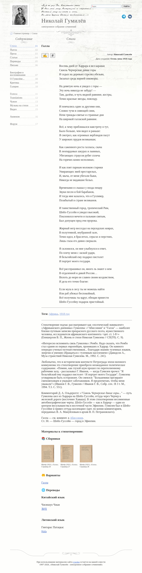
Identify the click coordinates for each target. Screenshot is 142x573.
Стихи (13, 46)
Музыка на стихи (19, 105)
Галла (44, 482)
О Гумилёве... (17, 79)
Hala (44, 531)
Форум (13, 124)
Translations (16, 97)
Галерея (14, 86)
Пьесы (13, 49)
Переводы (15, 61)
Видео (13, 109)
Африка (53, 313)
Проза (13, 53)
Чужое (13, 101)
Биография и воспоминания (17, 73)
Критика (14, 82)
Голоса (13, 94)
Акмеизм (15, 116)
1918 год (64, 313)
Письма (14, 65)
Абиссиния (76, 417)
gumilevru (130, 16)
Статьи (13, 57)
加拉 (44, 508)
